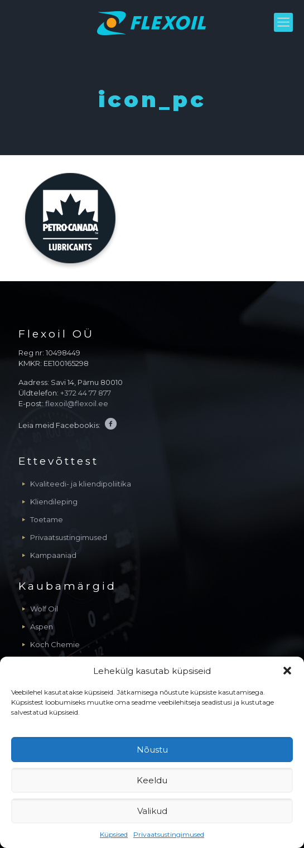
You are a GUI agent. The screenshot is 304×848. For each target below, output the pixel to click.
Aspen (41, 626)
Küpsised (114, 834)
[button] (287, 670)
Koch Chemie (55, 644)
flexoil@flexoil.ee (76, 403)
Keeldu (152, 780)
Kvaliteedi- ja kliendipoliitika (80, 483)
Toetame (46, 519)
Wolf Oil (44, 608)
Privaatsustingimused (168, 834)
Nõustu (152, 749)
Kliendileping (54, 501)
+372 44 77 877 (85, 392)
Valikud (152, 811)
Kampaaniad (53, 555)
